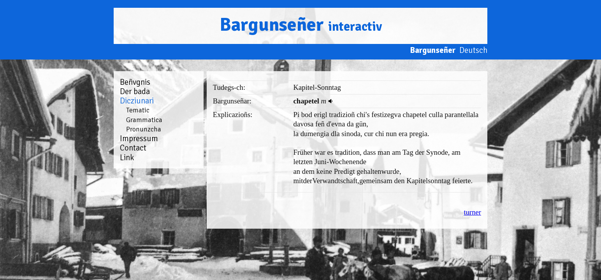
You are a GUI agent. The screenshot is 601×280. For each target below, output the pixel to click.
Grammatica (144, 120)
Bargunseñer (301, 24)
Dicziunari (137, 101)
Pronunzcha (143, 129)
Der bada (135, 91)
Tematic (137, 110)
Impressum (139, 138)
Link (127, 157)
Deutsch (473, 50)
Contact (133, 148)
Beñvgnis (135, 82)
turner (472, 212)
